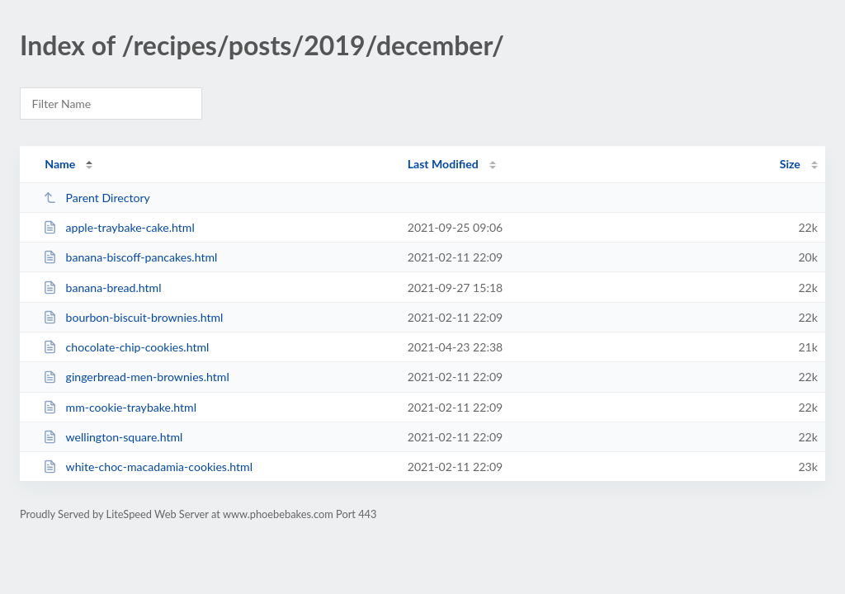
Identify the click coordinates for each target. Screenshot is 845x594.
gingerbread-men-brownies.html (136, 377)
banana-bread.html (102, 287)
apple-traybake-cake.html (119, 227)
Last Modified (443, 164)
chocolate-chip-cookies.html (126, 347)
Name (60, 164)
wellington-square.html (112, 437)
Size (790, 164)
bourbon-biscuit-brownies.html (133, 317)
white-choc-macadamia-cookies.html (148, 467)
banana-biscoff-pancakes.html (130, 257)
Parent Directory (96, 198)
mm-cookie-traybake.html (119, 407)
